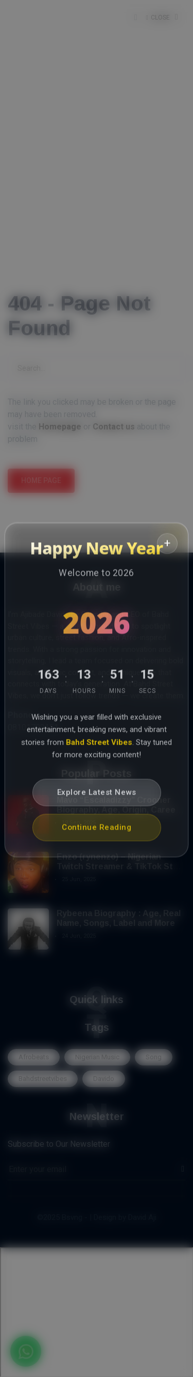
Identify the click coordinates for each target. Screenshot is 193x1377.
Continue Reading (96, 830)
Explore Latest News (96, 795)
